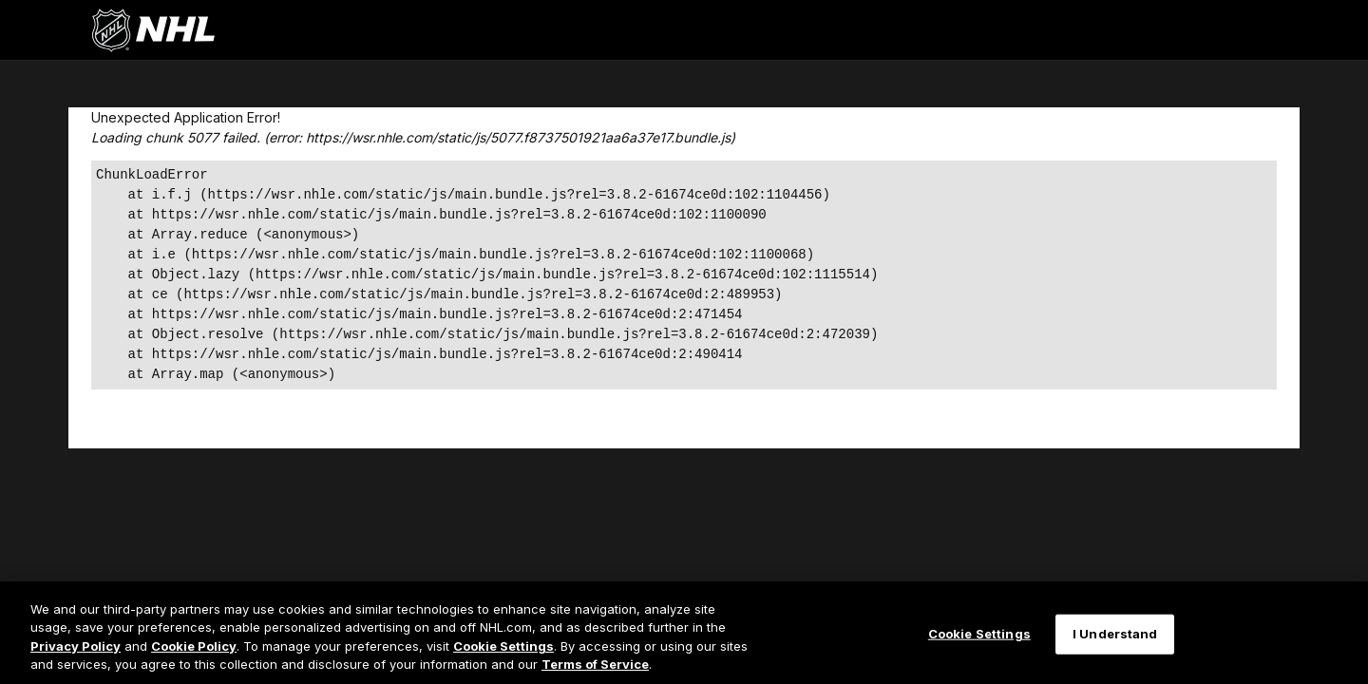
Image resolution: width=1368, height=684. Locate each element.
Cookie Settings (503, 646)
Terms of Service (595, 664)
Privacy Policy (75, 646)
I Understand (1115, 633)
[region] (684, 632)
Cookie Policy (194, 646)
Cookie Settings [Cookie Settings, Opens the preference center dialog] (979, 633)
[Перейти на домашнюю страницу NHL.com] (153, 30)
